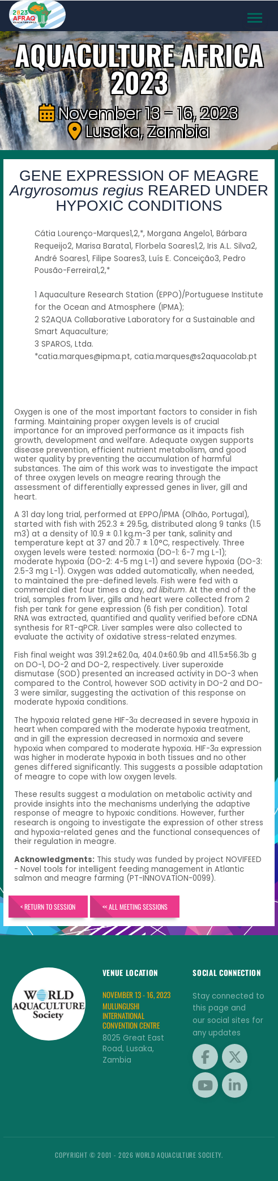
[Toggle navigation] (255, 18)
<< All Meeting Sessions (135, 906)
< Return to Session (47, 906)
